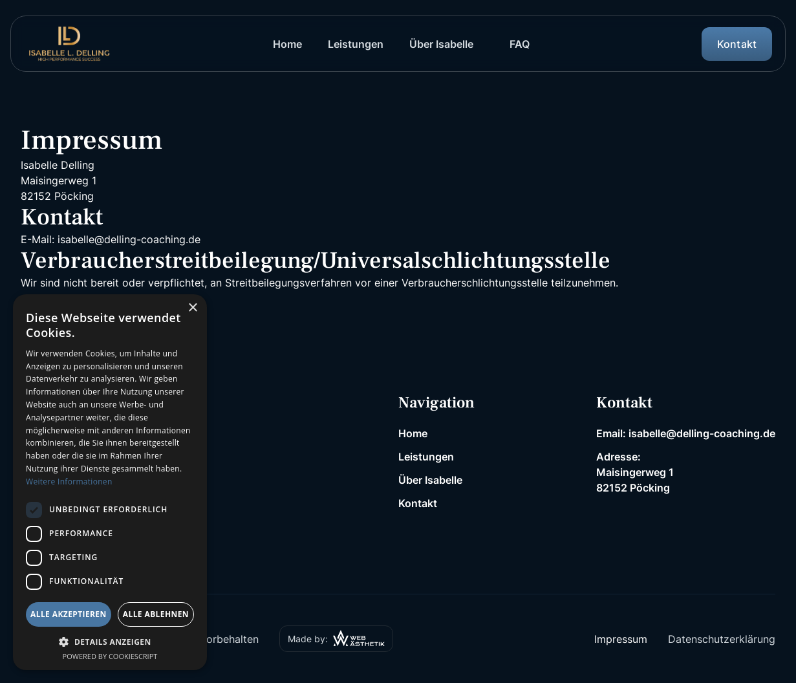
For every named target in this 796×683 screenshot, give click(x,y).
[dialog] (110, 482)
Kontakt (417, 503)
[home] (69, 44)
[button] (110, 641)
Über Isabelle (430, 479)
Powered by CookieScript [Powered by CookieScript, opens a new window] (110, 656)
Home (412, 433)
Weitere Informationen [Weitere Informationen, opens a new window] (69, 481)
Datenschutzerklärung (721, 639)
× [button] (192, 308)
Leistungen (426, 456)
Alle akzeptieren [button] (68, 614)
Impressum (620, 639)
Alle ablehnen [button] (156, 614)
